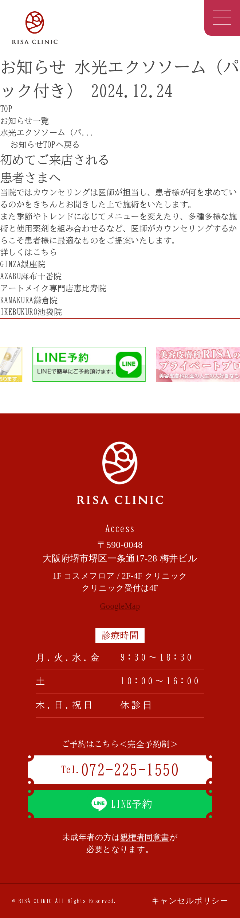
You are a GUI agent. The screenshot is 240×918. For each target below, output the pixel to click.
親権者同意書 (144, 837)
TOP (6, 109)
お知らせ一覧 (24, 121)
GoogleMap (120, 606)
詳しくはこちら (31, 252)
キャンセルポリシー (190, 900)
